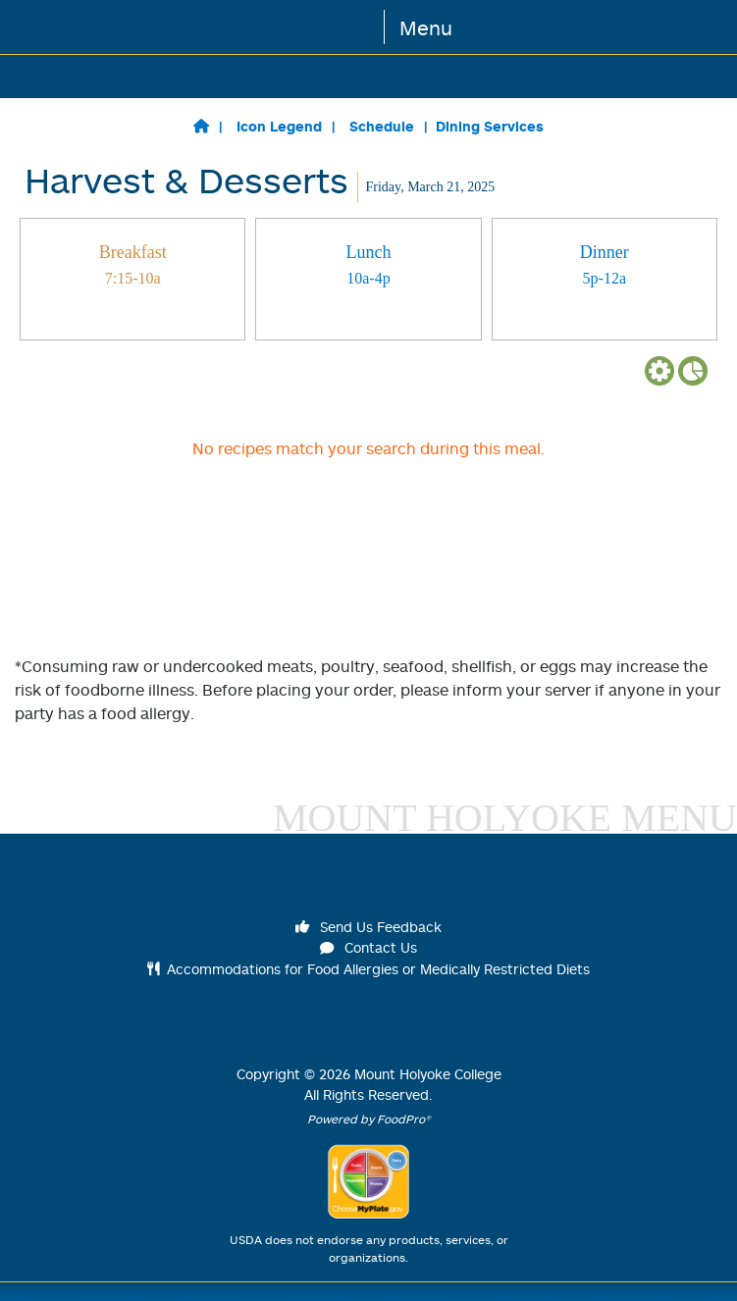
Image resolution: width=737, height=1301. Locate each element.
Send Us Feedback (369, 926)
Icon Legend (279, 126)
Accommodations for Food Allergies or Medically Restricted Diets (368, 969)
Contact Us (369, 947)
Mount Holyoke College (427, 1074)
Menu (425, 27)
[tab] (132, 279)
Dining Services (490, 126)
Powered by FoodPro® (369, 1119)
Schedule (381, 126)
